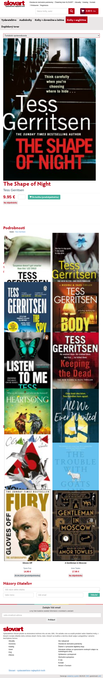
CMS (87, 676)
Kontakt (92, 2)
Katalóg (85, 2)
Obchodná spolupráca (66, 657)
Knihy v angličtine (76, 20)
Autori (11, 649)
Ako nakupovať (63, 641)
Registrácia (44, 5)
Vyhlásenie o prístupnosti (67, 654)
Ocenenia (12, 644)
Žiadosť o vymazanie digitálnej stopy (71, 647)
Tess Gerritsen (13, 190)
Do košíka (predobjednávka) (44, 197)
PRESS (11, 655)
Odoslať (94, 594)
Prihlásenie (34, 5)
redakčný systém (73, 676)
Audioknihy (25, 20)
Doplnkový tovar (10, 26)
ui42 (99, 676)
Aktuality (78, 2)
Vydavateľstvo (8, 20)
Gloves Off (27, 563)
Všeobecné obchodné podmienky (41, 2)
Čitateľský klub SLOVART (64, 2)
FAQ (10, 652)
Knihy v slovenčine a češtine (49, 20)
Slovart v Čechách (64, 666)
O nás (60, 660)
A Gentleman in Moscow (75, 563)
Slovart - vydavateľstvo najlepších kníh (27, 670)
